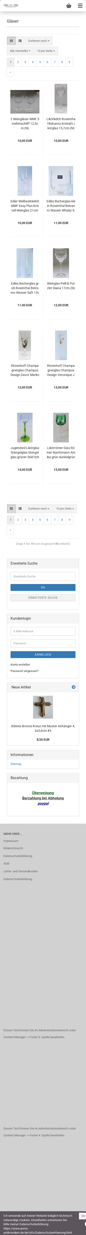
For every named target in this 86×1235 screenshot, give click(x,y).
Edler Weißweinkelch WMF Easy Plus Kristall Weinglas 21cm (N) (25, 206)
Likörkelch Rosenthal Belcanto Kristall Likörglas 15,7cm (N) (61, 123)
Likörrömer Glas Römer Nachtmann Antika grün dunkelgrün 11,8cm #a (61, 453)
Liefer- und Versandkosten (20, 871)
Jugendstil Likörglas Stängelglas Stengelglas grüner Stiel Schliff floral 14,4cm (25, 453)
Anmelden (43, 654)
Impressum (10, 841)
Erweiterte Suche (43, 597)
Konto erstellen (20, 664)
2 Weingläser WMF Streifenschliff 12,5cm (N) (25, 123)
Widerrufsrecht (13, 848)
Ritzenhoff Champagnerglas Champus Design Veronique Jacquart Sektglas (61, 370)
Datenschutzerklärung (17, 856)
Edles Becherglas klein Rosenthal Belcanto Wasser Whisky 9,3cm (61, 206)
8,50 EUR (43, 739)
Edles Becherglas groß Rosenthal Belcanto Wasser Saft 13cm (25, 288)
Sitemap (16, 764)
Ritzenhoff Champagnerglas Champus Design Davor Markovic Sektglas (25, 370)
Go (43, 587)
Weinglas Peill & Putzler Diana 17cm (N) (61, 286)
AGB (6, 863)
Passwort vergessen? (25, 671)
